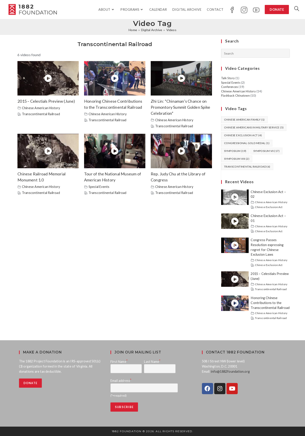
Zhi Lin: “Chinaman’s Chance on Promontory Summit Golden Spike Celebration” (180, 107)
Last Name (152, 362)
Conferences (229, 87)
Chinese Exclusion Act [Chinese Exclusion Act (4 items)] (243, 135)
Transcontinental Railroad (41, 114)
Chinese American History (41, 108)
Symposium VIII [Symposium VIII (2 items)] (236, 158)
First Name (118, 362)
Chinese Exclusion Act (268, 206)
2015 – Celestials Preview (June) (46, 101)
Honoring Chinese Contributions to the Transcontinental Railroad (270, 303)
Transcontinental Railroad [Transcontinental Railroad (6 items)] (247, 166)
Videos (171, 30)
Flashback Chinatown (235, 95)
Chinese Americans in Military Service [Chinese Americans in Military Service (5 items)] (254, 127)
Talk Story (228, 78)
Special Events (99, 187)
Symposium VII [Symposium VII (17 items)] (266, 151)
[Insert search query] (255, 53)
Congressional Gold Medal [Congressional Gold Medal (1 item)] (246, 143)
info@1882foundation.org (230, 371)
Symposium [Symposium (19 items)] (235, 151)
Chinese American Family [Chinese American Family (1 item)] (244, 119)
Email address (120, 381)
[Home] (133, 30)
